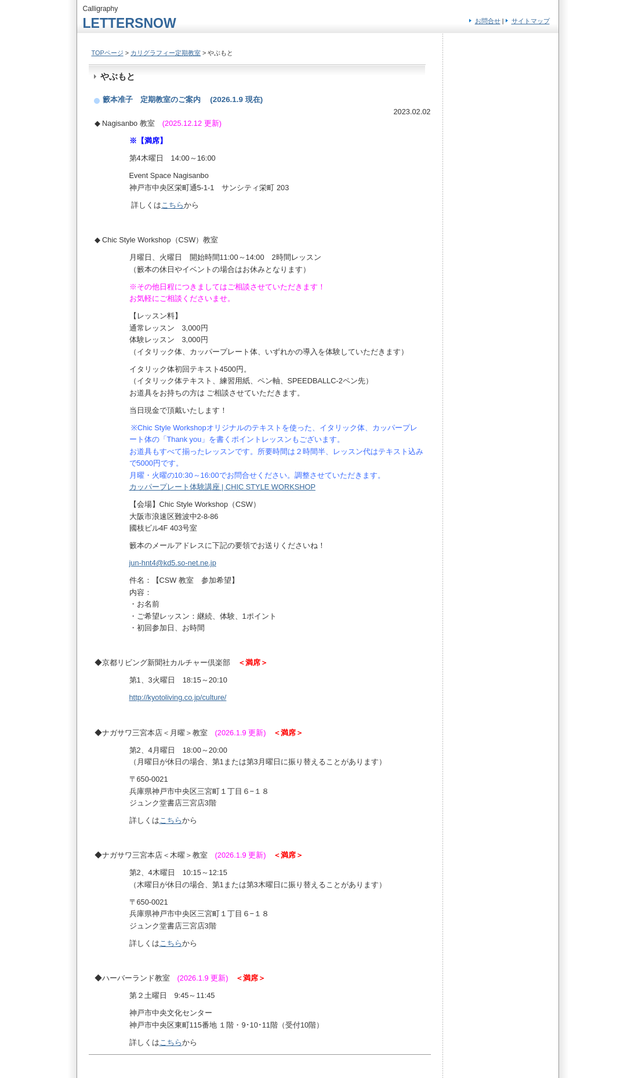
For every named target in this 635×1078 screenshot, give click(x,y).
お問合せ (487, 20)
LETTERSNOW (129, 23)
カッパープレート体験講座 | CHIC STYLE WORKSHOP (222, 486)
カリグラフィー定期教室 (165, 52)
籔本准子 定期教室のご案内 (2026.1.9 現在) (183, 99)
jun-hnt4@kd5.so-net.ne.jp (172, 562)
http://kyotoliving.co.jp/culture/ (178, 697)
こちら (172, 205)
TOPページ (108, 52)
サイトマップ (530, 20)
